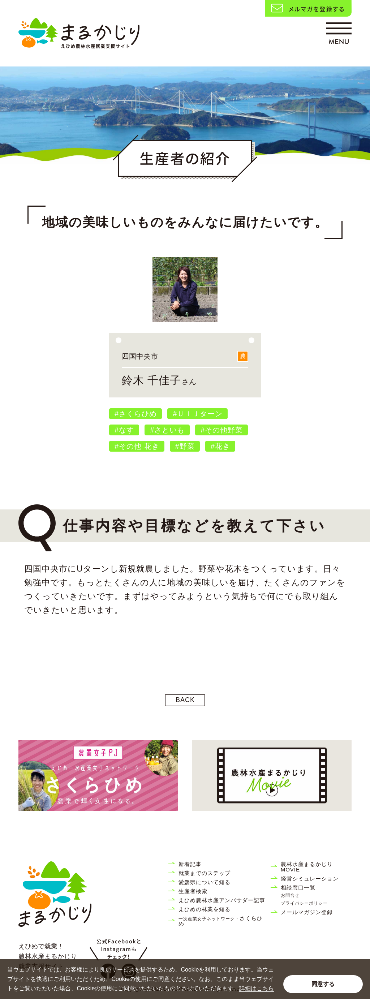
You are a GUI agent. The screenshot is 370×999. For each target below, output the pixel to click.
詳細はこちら (256, 988)
